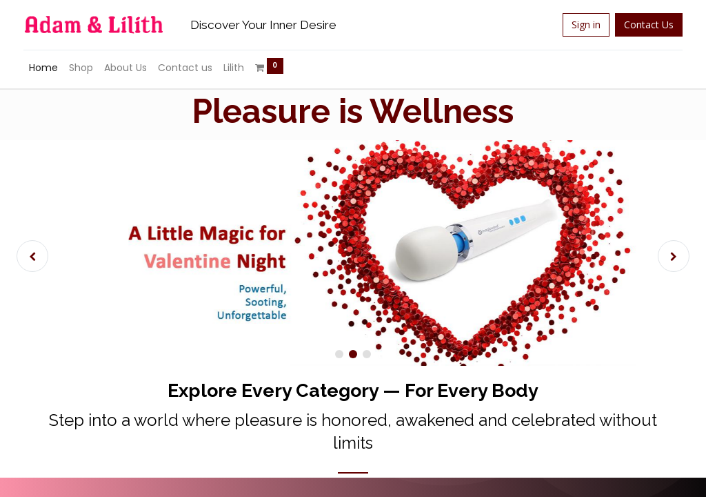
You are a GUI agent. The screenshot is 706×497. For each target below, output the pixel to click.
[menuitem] (52, 68)
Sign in (577, 24)
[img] (45, 256)
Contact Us (640, 24)
